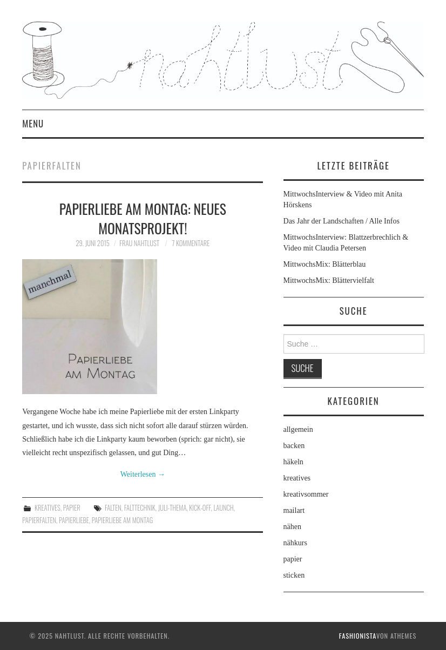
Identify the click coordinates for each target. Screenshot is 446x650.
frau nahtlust (139, 243)
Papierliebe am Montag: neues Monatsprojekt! (142, 218)
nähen (292, 527)
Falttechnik (140, 508)
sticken (294, 575)
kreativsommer (306, 494)
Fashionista (357, 636)
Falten (113, 508)
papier (71, 508)
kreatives (47, 508)
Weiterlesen (142, 474)
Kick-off (200, 508)
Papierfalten (39, 520)
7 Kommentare (191, 243)
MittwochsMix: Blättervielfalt (328, 280)
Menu (33, 123)
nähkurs (295, 543)
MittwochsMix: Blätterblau (324, 264)
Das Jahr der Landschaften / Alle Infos (341, 221)
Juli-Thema (172, 508)
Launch (223, 508)
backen (294, 446)
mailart (294, 510)
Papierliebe (74, 520)
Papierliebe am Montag (122, 520)
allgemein (298, 429)
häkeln (293, 462)
